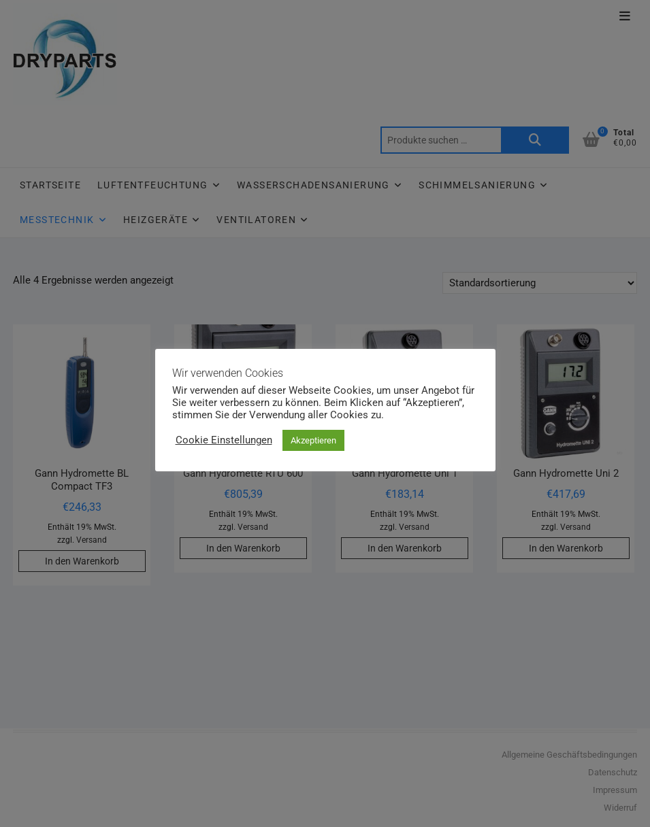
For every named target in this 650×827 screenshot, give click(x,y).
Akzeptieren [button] (313, 440)
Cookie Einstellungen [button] (224, 440)
